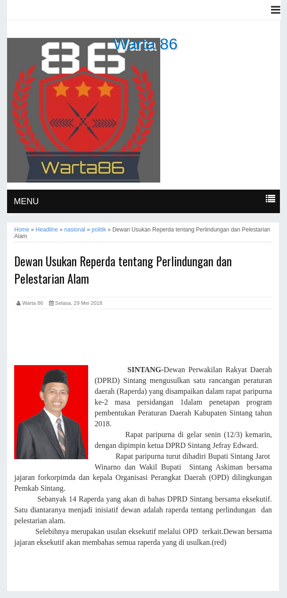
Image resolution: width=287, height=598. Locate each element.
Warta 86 (145, 44)
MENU (26, 201)
